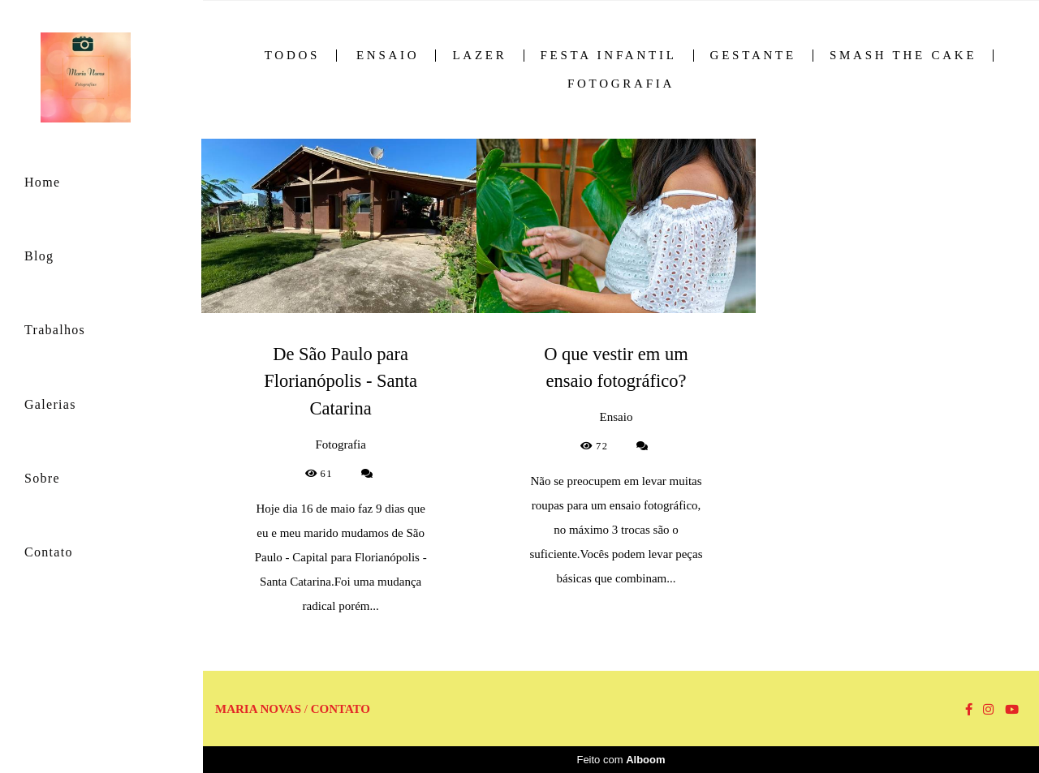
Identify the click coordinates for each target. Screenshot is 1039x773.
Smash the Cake (903, 55)
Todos (292, 55)
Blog (39, 256)
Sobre (42, 478)
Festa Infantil (609, 55)
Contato (48, 552)
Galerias (50, 404)
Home (42, 182)
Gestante (753, 55)
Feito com (620, 760)
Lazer (479, 55)
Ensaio (388, 55)
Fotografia (621, 84)
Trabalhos (54, 330)
